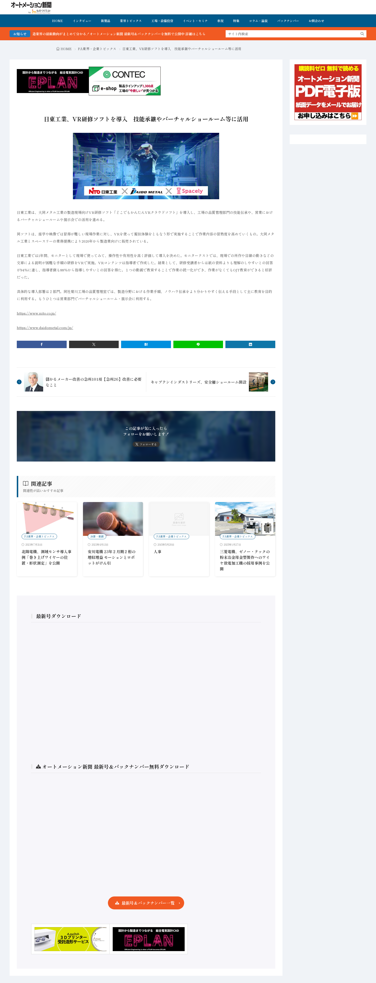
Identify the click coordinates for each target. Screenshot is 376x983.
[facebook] (42, 344)
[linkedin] (250, 344)
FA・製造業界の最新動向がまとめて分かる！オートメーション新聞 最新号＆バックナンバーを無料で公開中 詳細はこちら (124, 33)
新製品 (105, 20)
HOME (57, 20)
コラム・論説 (258, 20)
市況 (220, 20)
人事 (157, 551)
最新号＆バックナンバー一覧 (148, 903)
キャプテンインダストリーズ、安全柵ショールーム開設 (199, 382)
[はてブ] (146, 344)
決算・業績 (97, 536)
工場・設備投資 (162, 20)
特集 (236, 20)
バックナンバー (288, 20)
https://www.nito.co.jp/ (36, 313)
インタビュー (82, 20)
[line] (198, 344)
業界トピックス (131, 20)
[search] (362, 33)
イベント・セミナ (195, 20)
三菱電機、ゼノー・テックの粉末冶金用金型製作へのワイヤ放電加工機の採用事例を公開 (245, 560)
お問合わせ (316, 20)
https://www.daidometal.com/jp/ (45, 327)
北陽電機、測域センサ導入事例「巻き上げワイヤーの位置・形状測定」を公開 (46, 557)
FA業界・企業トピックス (97, 48)
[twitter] (94, 344)
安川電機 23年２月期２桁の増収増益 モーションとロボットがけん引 (111, 557)
